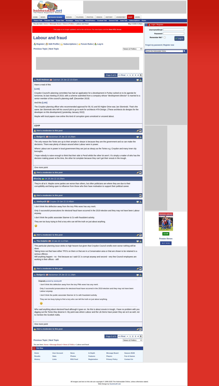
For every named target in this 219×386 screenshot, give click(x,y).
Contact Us (128, 359)
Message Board (55, 24)
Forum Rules (87, 44)
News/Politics (90, 20)
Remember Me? (156, 37)
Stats (54, 356)
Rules (144, 20)
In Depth (91, 353)
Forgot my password (153, 45)
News (72, 353)
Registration (93, 359)
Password (158, 34)
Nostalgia (69, 20)
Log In (100, 44)
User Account (57, 353)
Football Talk (102, 20)
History (37, 359)
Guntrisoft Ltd (115, 384)
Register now (168, 45)
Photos (73, 356)
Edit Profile (54, 44)
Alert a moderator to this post (49, 130)
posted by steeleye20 (54, 281)
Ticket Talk (60, 20)
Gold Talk (123, 20)
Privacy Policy (112, 359)
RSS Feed (74, 359)
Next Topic (54, 49)
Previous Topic (40, 49)
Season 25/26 (129, 353)
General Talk (113, 20)
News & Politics (68, 24)
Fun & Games (129, 356)
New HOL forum (115, 29)
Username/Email (155, 30)
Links (54, 359)
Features (91, 356)
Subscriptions (134, 20)
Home (45, 24)
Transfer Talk (49, 20)
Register (40, 44)
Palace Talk (38, 20)
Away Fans (79, 20)
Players (109, 356)
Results (37, 356)
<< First (121, 75)
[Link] (37, 89)
